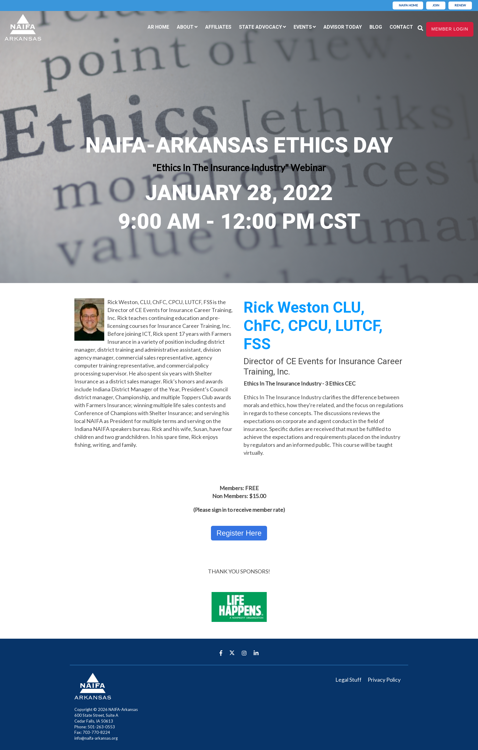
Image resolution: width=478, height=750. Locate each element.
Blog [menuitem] (375, 27)
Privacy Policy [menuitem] (384, 679)
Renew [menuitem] (460, 5)
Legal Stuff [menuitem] (348, 679)
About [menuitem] (185, 27)
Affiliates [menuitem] (218, 27)
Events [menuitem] (303, 27)
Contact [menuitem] (401, 27)
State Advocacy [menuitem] (260, 27)
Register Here (239, 533)
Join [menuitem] (435, 5)
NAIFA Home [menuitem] (408, 5)
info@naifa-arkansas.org (96, 738)
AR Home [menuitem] (158, 27)
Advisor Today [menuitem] (342, 27)
